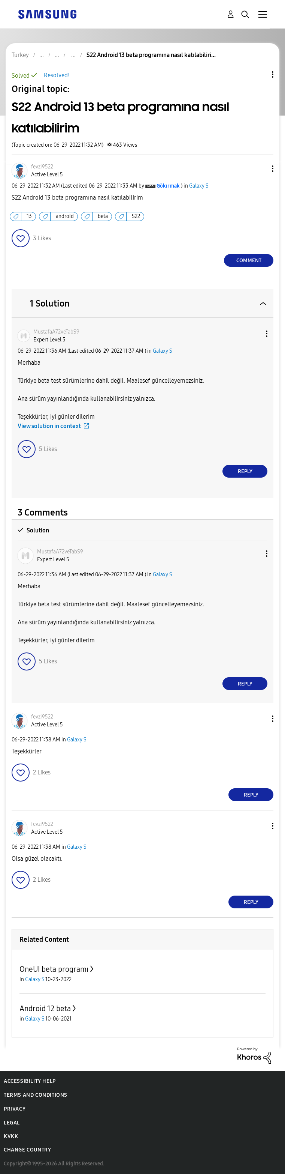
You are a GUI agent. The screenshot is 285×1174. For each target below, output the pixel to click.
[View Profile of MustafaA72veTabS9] (56, 332)
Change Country (27, 1150)
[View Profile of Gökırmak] (168, 186)
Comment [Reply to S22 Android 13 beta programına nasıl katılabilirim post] (248, 260)
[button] (260, 168)
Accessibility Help (30, 1081)
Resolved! (57, 75)
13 (29, 216)
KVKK (11, 1136)
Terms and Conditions (35, 1095)
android (65, 216)
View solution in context (49, 426)
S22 (136, 216)
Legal (12, 1123)
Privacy (14, 1109)
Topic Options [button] (259, 74)
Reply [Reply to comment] (245, 471)
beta (103, 216)
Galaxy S (199, 186)
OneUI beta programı (53, 969)
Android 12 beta (45, 1008)
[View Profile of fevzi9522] (42, 167)
